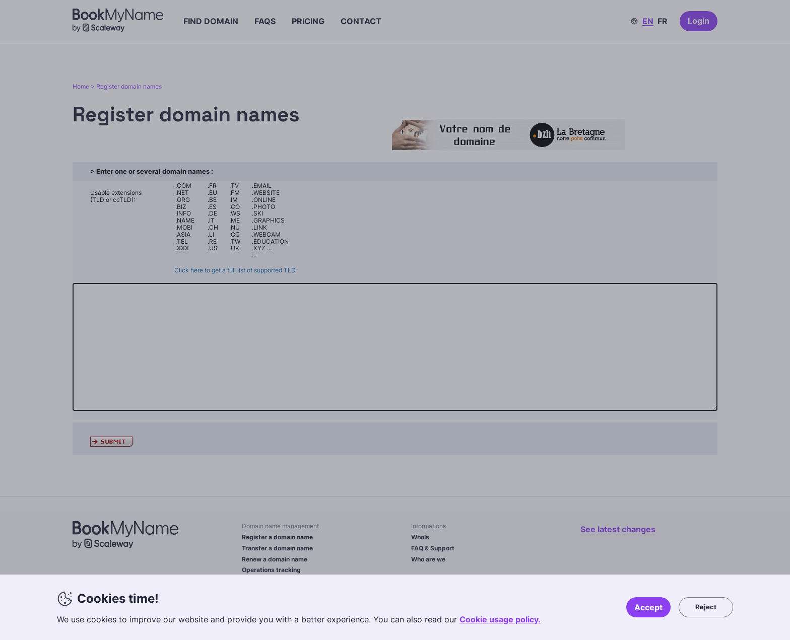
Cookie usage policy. (500, 619)
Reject (705, 607)
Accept (648, 607)
